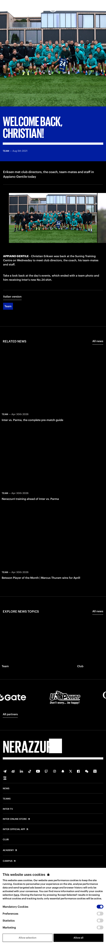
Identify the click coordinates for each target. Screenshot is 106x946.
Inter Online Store (15, 819)
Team (8, 306)
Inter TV (8, 809)
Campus (7, 861)
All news (97, 341)
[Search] (100, 7)
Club (6, 839)
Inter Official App (14, 829)
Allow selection (27, 937)
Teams (7, 798)
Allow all (78, 937)
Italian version (12, 296)
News (6, 788)
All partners (10, 714)
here (16, 894)
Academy (8, 850)
